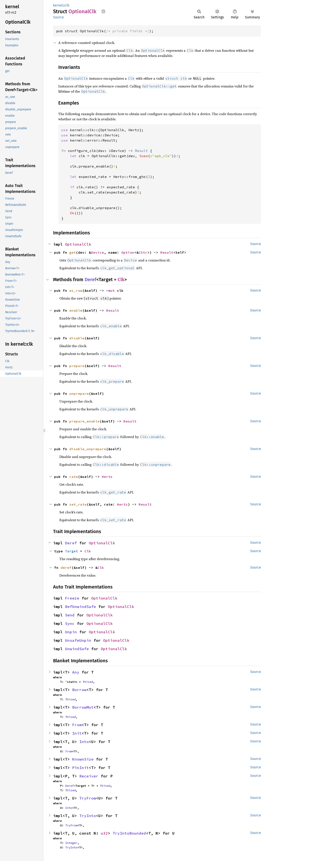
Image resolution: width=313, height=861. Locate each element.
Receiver (88, 776)
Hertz (107, 476)
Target (71, 551)
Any (75, 672)
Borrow (79, 689)
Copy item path (103, 11)
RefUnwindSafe (80, 606)
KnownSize (83, 759)
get (72, 252)
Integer (71, 843)
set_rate (78, 504)
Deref (90, 279)
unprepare (79, 393)
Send (70, 615)
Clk (121, 279)
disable (76, 338)
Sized (88, 682)
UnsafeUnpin (78, 640)
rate (73, 476)
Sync (70, 623)
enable (75, 310)
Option (127, 252)
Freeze (72, 598)
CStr (143, 252)
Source (58, 17)
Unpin (71, 631)
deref (66, 567)
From (77, 724)
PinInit (80, 767)
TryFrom (87, 798)
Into (84, 741)
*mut (111, 290)
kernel (58, 5)
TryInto (87, 815)
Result (166, 252)
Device (97, 252)
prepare (76, 366)
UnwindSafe (77, 648)
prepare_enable (84, 421)
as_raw (75, 290)
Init (77, 733)
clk (67, 5)
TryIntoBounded (129, 833)
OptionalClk (78, 244)
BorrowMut (83, 707)
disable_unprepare (87, 449)
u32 (104, 833)
